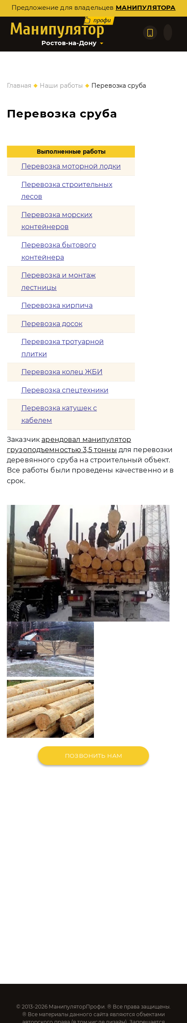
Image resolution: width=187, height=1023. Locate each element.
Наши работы (61, 85)
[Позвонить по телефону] (150, 33)
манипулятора (146, 7)
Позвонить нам (93, 755)
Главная (19, 85)
